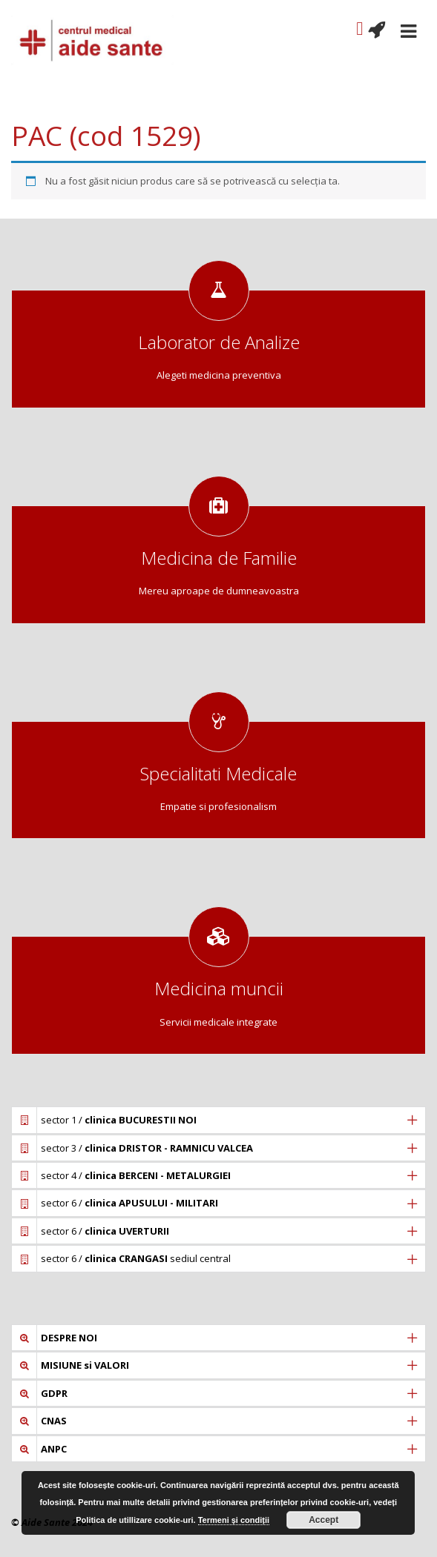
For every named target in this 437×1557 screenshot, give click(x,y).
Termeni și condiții (233, 1519)
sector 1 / (119, 1119)
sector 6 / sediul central (136, 1258)
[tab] (218, 1119)
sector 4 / (136, 1175)
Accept (323, 1520)
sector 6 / (129, 1202)
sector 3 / (147, 1148)
